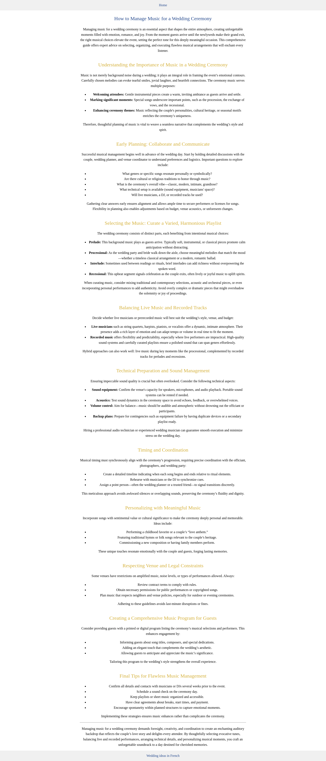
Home (163, 5)
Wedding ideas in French (162, 755)
